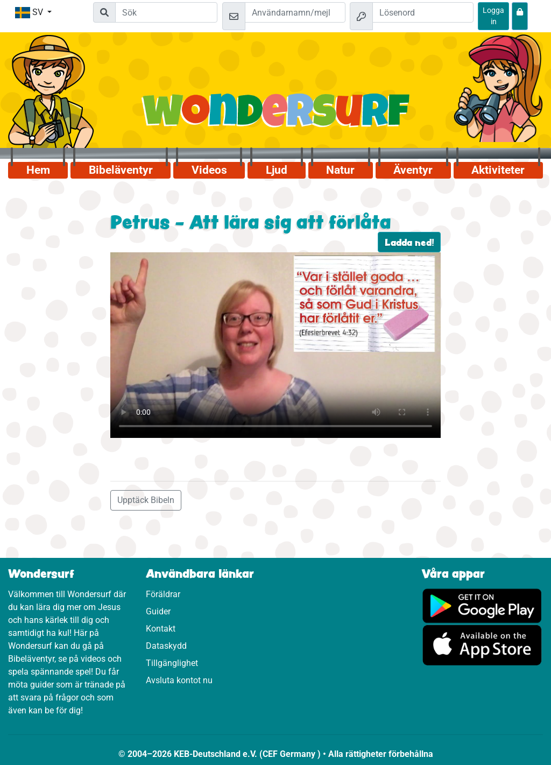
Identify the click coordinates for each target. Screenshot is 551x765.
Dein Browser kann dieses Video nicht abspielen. (275, 345)
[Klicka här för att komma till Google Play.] (482, 605)
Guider (158, 611)
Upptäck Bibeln (145, 500)
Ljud (276, 170)
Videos (209, 170)
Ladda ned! (409, 242)
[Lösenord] (423, 12)
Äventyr (413, 170)
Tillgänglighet (172, 663)
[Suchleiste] (166, 12)
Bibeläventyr (121, 170)
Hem (38, 170)
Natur (340, 170)
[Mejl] (295, 12)
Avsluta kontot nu (179, 680)
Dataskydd (166, 646)
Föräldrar (163, 594)
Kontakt (160, 629)
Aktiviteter (498, 170)
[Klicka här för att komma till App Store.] (482, 645)
